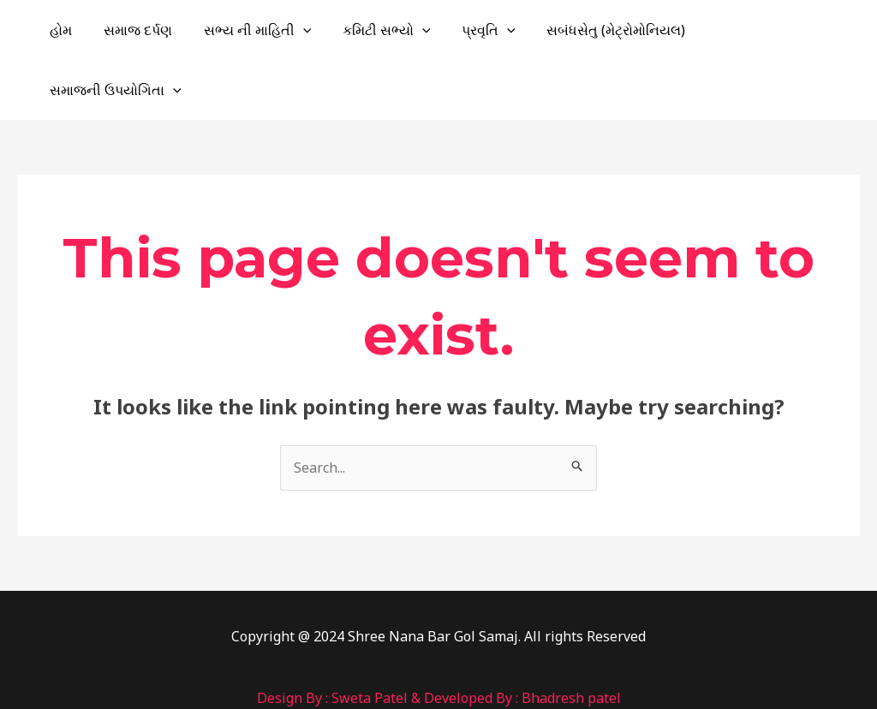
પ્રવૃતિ (495, 30)
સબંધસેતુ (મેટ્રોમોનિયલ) (617, 30)
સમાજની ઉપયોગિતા (780, 30)
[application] (316, 30)
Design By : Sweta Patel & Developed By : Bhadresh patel (439, 638)
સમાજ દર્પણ (156, 30)
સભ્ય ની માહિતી (271, 30)
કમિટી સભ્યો (396, 30)
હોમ (83, 30)
